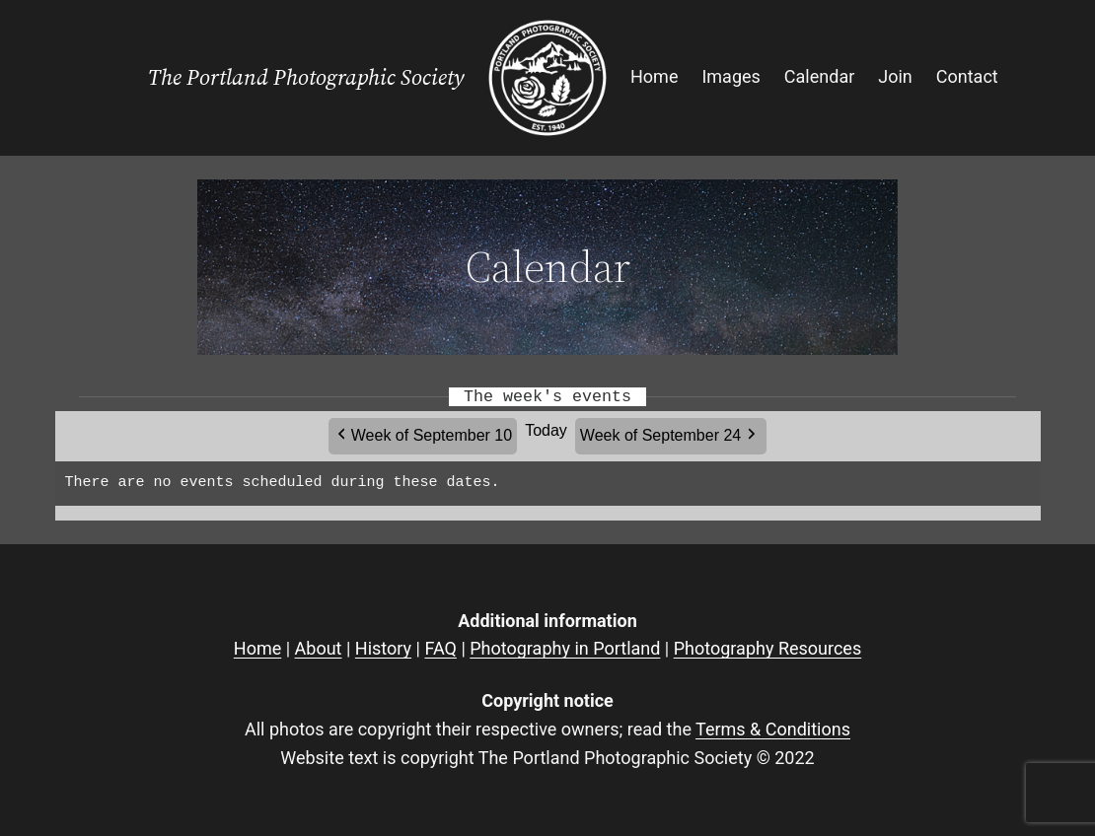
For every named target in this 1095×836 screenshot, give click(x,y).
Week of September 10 (431, 435)
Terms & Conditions (772, 729)
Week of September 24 (660, 435)
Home (257, 648)
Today (546, 430)
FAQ (440, 648)
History (383, 648)
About (318, 648)
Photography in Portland (565, 648)
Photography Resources (767, 648)
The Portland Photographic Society (306, 77)
